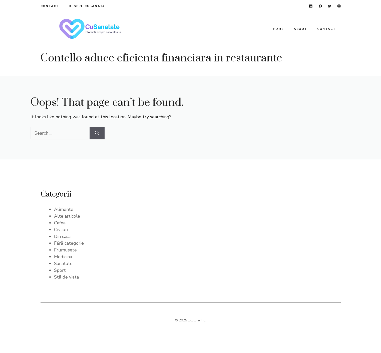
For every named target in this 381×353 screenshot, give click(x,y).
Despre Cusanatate (89, 6)
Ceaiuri (61, 230)
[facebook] (320, 6)
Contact (50, 6)
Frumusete (65, 250)
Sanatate (63, 263)
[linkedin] (310, 6)
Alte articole (67, 216)
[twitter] (329, 6)
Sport (60, 270)
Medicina (63, 257)
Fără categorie (69, 243)
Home (278, 29)
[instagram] (339, 6)
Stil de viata (66, 277)
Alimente (63, 209)
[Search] (97, 133)
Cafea (60, 223)
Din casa (62, 236)
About (300, 29)
